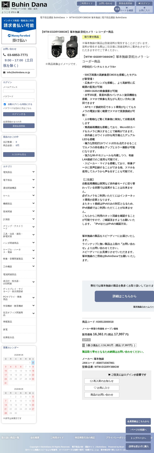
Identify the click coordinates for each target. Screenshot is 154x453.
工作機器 (7, 266)
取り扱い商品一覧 (10, 437)
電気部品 (7, 172)
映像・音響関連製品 (13, 258)
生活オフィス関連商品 (13, 313)
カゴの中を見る (19, 154)
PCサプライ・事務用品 (12, 298)
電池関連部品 (9, 274)
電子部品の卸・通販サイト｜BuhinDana (89, 447)
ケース (6, 195)
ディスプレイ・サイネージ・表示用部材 (13, 290)
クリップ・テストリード (13, 227)
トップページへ (138, 438)
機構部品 (7, 203)
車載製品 (7, 321)
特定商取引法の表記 (85, 437)
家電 (5, 329)
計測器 (6, 219)
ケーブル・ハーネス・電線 (12, 250)
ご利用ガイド (86, 3)
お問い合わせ (105, 3)
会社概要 (34, 437)
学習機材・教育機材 (13, 306)
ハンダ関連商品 (11, 243)
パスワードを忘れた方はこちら (17, 108)
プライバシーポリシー (117, 437)
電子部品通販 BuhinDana (52, 17)
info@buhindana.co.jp (18, 72)
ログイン (144, 3)
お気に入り (144, 9)
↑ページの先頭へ (138, 429)
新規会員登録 (125, 3)
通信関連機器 (9, 188)
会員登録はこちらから (138, 421)
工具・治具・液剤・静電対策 (13, 235)
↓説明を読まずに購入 (138, 446)
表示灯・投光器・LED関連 (12, 282)
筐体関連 (7, 211)
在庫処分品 (8, 337)
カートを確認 (126, 9)
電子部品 (7, 180)
